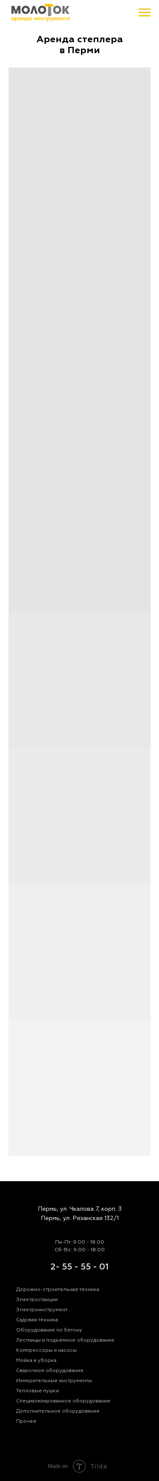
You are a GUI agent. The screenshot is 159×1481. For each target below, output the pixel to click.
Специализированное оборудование (63, 1401)
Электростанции (37, 1299)
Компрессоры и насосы (46, 1350)
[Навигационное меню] (145, 12)
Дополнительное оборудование (58, 1411)
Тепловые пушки (37, 1391)
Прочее (26, 1421)
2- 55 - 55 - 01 (79, 1266)
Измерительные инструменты (54, 1381)
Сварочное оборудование (50, 1370)
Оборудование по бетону (49, 1330)
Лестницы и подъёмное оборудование (65, 1340)
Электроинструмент (41, 1310)
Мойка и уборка (36, 1360)
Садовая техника (37, 1320)
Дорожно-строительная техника (57, 1289)
